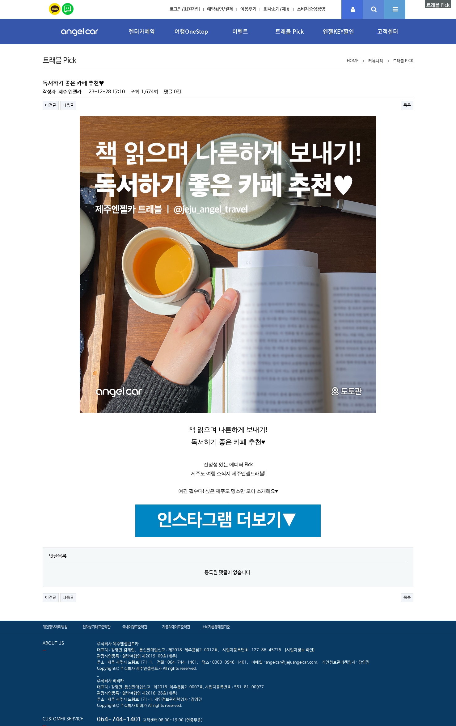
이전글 (50, 105)
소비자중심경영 (311, 9)
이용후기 (248, 9)
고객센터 (387, 31)
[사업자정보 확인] (300, 650)
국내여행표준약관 (134, 627)
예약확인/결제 (220, 9)
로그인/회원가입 (185, 9)
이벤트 (240, 31)
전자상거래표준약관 (96, 627)
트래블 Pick (289, 31)
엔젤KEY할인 (338, 31)
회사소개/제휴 (277, 9)
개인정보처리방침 (55, 627)
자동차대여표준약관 (176, 627)
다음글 (68, 105)
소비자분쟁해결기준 (216, 627)
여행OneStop (191, 31)
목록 (407, 105)
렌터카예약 (142, 31)
